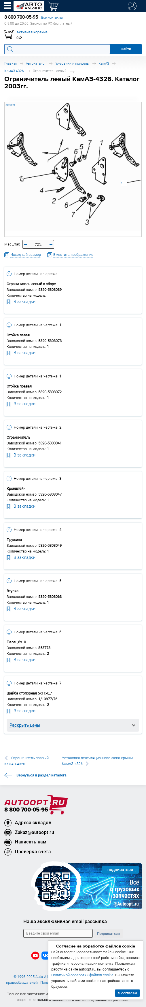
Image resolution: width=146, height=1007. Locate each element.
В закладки (21, 301)
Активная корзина (32, 32)
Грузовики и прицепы (72, 63)
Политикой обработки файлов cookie (82, 975)
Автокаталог (36, 63)
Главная (10, 63)
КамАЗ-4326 (14, 71)
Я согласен (127, 993)
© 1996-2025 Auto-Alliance (35, 976)
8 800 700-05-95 (26, 810)
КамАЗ (103, 63)
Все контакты (52, 17)
